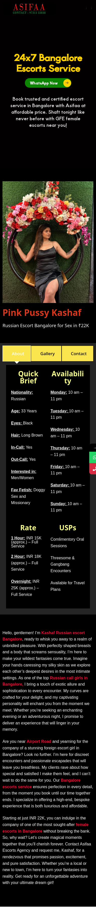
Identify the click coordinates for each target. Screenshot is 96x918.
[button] (88, 7)
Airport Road (39, 741)
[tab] (17, 353)
